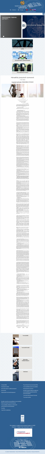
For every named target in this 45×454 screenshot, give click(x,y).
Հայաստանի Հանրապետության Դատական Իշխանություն (22, 7)
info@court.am (27, 440)
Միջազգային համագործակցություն (8, 392)
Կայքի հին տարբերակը (5, 410)
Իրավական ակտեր (5, 386)
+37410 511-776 (19, 440)
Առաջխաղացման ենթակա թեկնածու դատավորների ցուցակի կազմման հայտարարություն (30, 392)
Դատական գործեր (27, 397)
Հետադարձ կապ (22, 443)
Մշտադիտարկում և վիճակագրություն (8, 388)
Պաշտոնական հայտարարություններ (30, 384)
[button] (3, 36)
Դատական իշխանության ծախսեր (30, 395)
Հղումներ (3, 408)
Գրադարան (3, 390)
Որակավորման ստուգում (28, 388)
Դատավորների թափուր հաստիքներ (30, 386)
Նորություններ (4, 384)
